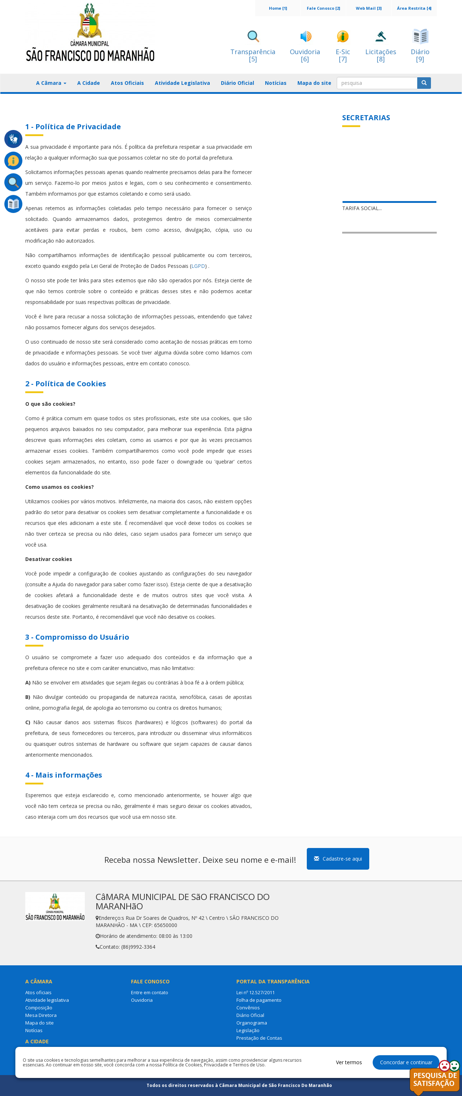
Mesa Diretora (41, 1015)
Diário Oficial (237, 82)
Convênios (248, 1007)
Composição (38, 1007)
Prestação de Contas (259, 1038)
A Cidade (88, 82)
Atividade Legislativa (182, 82)
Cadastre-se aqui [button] (338, 858)
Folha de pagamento (259, 1000)
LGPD (198, 265)
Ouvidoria (142, 1000)
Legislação (248, 1030)
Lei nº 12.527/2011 (255, 992)
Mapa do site (314, 82)
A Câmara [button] (51, 82)
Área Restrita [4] (414, 8)
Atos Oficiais (127, 82)
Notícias (276, 82)
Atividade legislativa (47, 1000)
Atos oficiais (38, 992)
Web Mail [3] (369, 8)
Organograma (251, 1022)
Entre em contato (149, 992)
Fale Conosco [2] (323, 8)
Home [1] (278, 8)
